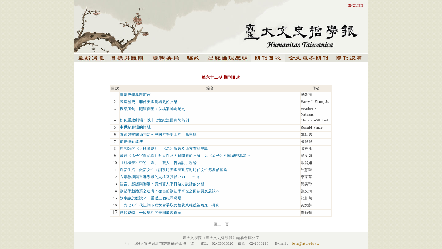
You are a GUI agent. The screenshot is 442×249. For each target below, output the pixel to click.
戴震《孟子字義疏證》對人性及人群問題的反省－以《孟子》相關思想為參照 (185, 155)
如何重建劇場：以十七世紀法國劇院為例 (154, 120)
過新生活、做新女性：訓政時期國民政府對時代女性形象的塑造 (173, 170)
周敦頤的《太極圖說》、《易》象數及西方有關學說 (164, 148)
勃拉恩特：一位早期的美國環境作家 (150, 212)
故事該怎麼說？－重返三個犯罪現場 (150, 198)
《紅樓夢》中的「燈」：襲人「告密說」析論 (158, 163)
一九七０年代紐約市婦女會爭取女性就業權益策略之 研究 (169, 205)
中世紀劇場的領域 (135, 127)
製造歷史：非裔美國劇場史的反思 (149, 102)
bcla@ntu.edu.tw (305, 243)
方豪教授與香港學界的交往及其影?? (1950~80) (159, 177)
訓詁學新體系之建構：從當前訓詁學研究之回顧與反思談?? (169, 191)
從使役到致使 (131, 141)
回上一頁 (221, 224)
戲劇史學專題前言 (135, 94)
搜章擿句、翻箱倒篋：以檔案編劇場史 (152, 109)
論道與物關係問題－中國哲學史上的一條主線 (158, 134)
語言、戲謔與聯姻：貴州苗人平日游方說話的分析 (162, 184)
